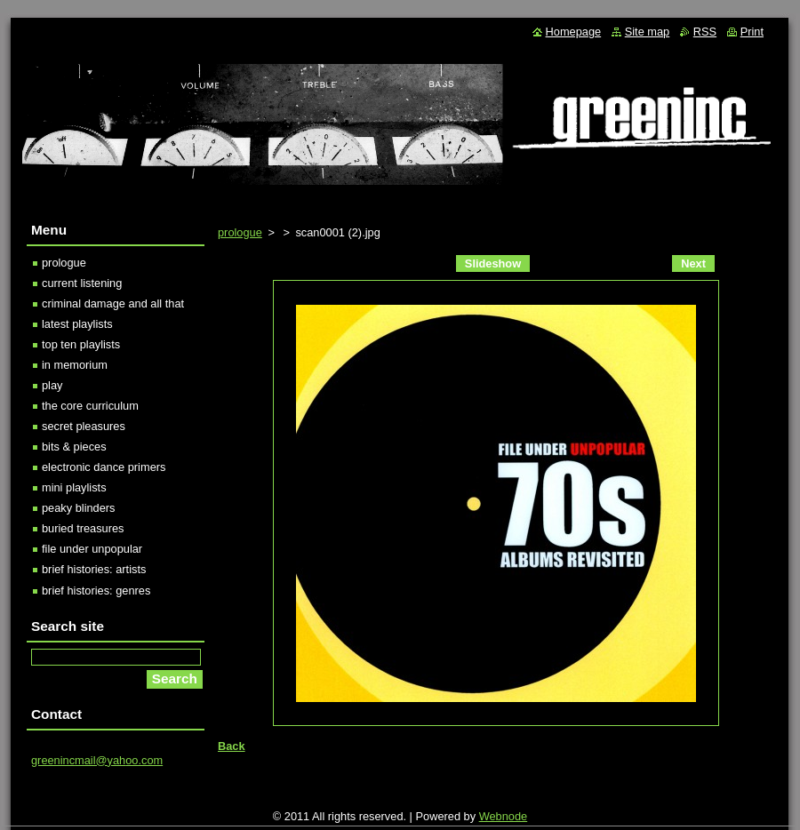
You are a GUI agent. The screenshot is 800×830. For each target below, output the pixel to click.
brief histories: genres (96, 590)
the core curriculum (90, 405)
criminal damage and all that (113, 303)
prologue (240, 232)
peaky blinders (79, 508)
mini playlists (74, 487)
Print (752, 31)
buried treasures (83, 528)
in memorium (75, 364)
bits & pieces (74, 446)
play (52, 385)
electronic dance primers (103, 467)
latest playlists (77, 324)
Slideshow (493, 263)
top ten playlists (81, 344)
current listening (82, 283)
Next (693, 263)
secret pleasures (83, 426)
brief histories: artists (94, 569)
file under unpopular (92, 548)
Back (231, 746)
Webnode (503, 816)
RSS (704, 31)
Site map (647, 31)
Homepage (574, 31)
